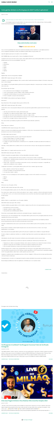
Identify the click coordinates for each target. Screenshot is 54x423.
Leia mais (51, 359)
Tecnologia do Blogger (27, 419)
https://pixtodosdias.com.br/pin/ (27, 43)
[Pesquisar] (49, 2)
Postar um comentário (14, 359)
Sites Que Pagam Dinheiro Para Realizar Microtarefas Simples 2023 (24, 401)
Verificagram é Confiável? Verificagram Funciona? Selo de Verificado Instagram (25, 346)
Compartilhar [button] (48, 269)
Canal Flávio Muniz (9, 2)
